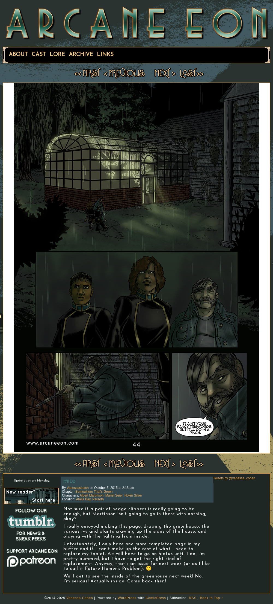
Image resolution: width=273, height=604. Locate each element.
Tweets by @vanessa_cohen (234, 478)
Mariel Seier (114, 495)
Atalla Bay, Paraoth (90, 499)
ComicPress (156, 598)
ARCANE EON (136, 23)
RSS (193, 598)
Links (105, 54)
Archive (81, 54)
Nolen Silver (133, 495)
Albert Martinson (91, 495)
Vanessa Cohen (79, 598)
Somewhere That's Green (93, 492)
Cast (39, 54)
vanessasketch (78, 488)
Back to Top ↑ (211, 598)
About (18, 54)
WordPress (127, 598)
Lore (57, 54)
